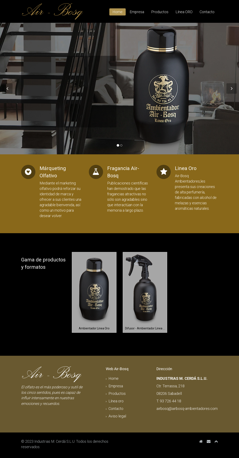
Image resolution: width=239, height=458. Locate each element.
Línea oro (116, 401)
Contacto (207, 12)
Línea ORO (184, 12)
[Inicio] (201, 441)
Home (117, 12)
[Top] (216, 441)
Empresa (137, 12)
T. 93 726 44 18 (168, 401)
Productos (159, 12)
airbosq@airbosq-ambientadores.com (187, 408)
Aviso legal (117, 416)
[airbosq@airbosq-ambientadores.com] (209, 441)
